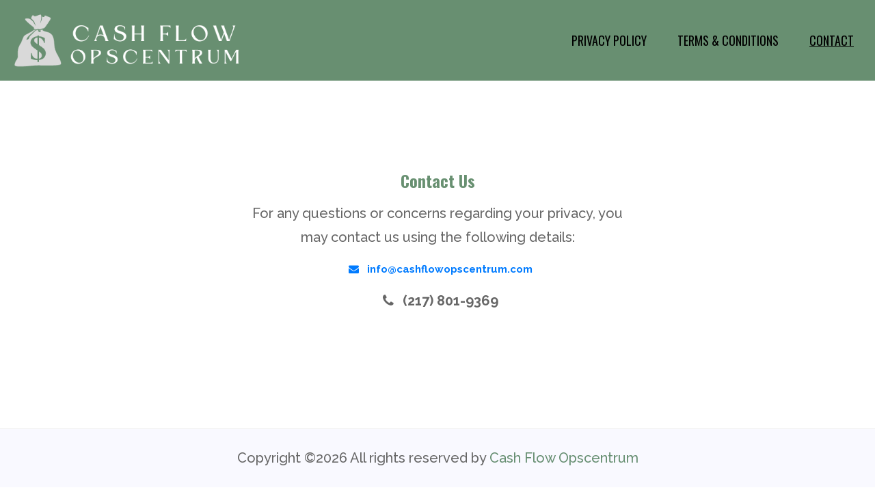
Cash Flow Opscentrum (563, 458)
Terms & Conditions (728, 40)
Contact (831, 40)
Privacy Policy (609, 40)
